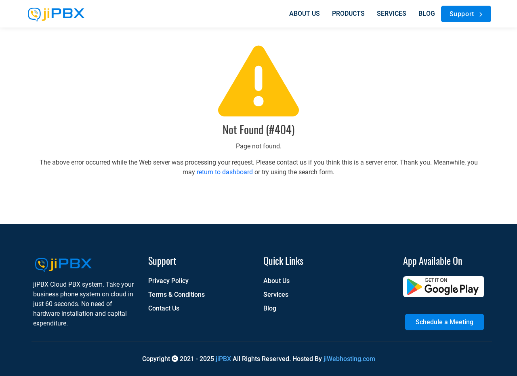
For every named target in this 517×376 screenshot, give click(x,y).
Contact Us (163, 308)
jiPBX (223, 359)
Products (348, 13)
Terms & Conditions (176, 294)
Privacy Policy (168, 281)
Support (468, 14)
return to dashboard (225, 172)
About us (304, 13)
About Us (276, 281)
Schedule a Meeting (444, 322)
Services (391, 13)
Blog (426, 13)
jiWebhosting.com (349, 359)
